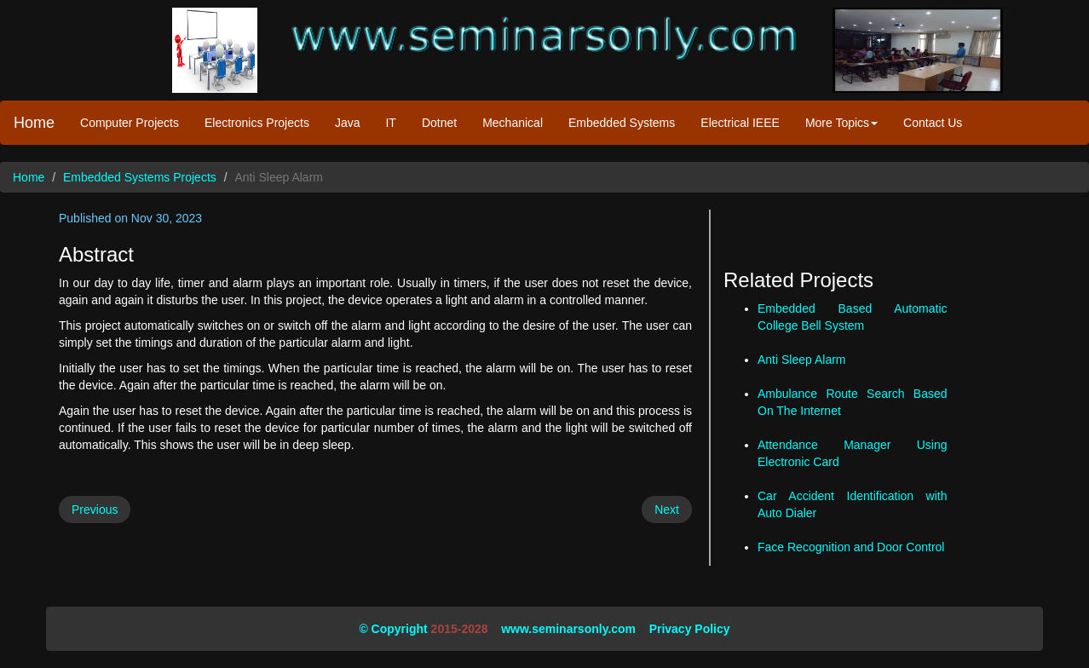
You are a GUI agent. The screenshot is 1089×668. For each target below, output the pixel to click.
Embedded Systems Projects (139, 177)
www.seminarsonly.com (568, 629)
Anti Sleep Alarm (802, 359)
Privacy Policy (689, 629)
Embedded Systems (621, 123)
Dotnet (439, 123)
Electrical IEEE (740, 123)
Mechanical (512, 123)
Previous (95, 509)
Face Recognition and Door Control (851, 547)
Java (347, 123)
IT (390, 123)
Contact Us (932, 123)
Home (34, 122)
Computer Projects (129, 123)
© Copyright (393, 629)
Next (666, 509)
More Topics (841, 123)
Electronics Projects (257, 123)
